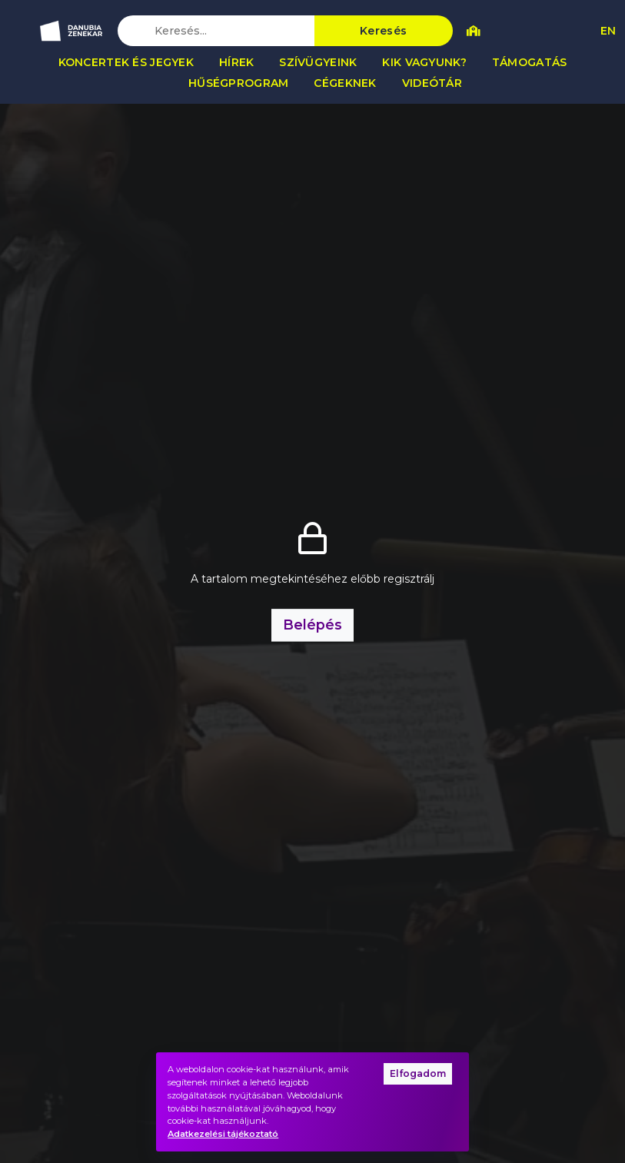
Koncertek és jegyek (126, 62)
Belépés (312, 624)
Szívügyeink (318, 62)
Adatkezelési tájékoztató (223, 1133)
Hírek (236, 62)
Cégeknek (345, 83)
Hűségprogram (238, 83)
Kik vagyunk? (424, 62)
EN (608, 31)
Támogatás (529, 62)
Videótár (432, 83)
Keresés (383, 31)
